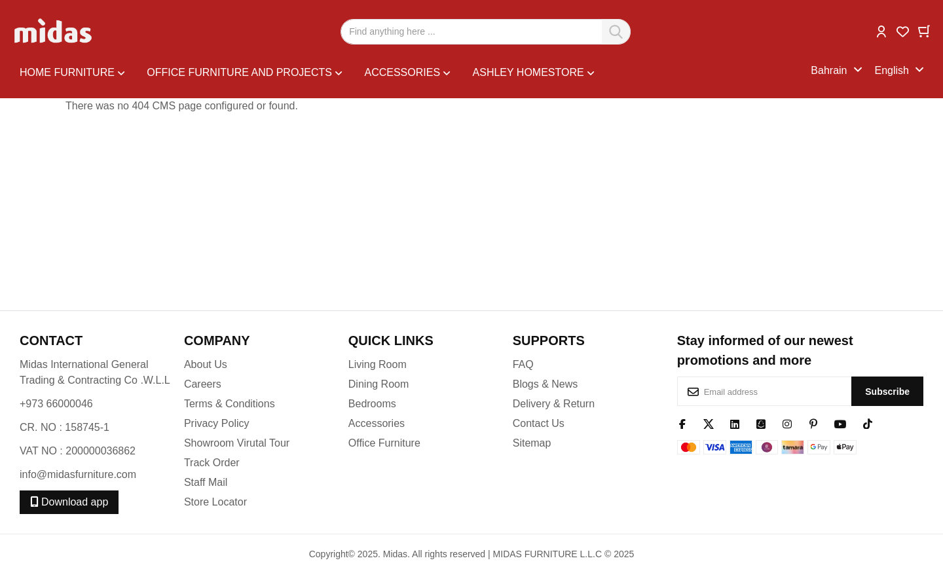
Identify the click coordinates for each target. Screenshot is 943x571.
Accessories (376, 423)
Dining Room (378, 384)
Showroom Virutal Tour (236, 443)
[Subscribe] (887, 391)
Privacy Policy (217, 423)
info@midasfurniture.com (78, 474)
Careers (202, 384)
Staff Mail (205, 482)
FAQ (523, 364)
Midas (395, 554)
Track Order (212, 462)
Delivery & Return (554, 403)
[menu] (415, 71)
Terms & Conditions (229, 403)
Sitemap (532, 443)
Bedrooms (372, 403)
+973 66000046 (56, 403)
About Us (205, 364)
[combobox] (486, 32)
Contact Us (538, 423)
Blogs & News (545, 384)
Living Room (377, 364)
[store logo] (54, 31)
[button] (881, 30)
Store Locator (215, 501)
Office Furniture (384, 443)
